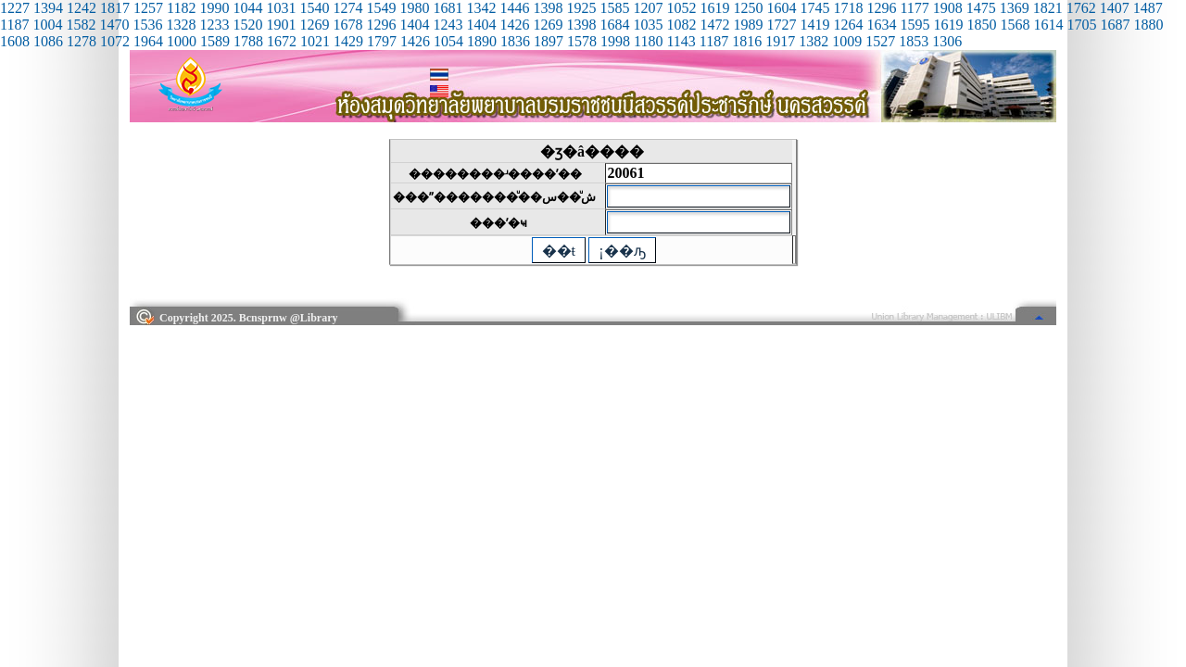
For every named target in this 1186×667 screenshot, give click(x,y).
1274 (347, 8)
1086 (48, 41)
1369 (1014, 8)
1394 (48, 8)
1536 (147, 24)
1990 (214, 8)
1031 (281, 8)
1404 (414, 24)
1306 (947, 41)
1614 (1048, 24)
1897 (548, 41)
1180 (648, 41)
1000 (181, 41)
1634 (881, 24)
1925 (581, 8)
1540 (314, 8)
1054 (448, 41)
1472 (714, 24)
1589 (215, 41)
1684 (614, 24)
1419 (814, 24)
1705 (1081, 24)
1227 (15, 8)
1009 (847, 41)
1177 (914, 8)
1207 (647, 8)
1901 (281, 24)
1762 (1081, 8)
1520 (247, 24)
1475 (981, 8)
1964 (148, 41)
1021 (315, 41)
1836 (515, 41)
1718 (848, 8)
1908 (948, 8)
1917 (780, 41)
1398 (547, 8)
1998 (615, 41)
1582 (80, 24)
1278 (81, 41)
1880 (1148, 24)
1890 (482, 41)
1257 (148, 8)
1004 (47, 24)
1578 (582, 41)
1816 (747, 41)
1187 (14, 24)
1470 (114, 24)
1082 (681, 24)
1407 (1114, 8)
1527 (880, 41)
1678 (347, 24)
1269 (314, 24)
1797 (382, 41)
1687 (1114, 24)
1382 (813, 41)
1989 (748, 24)
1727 (781, 24)
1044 (247, 8)
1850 (981, 24)
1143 (680, 41)
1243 (447, 24)
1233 (214, 24)
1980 (414, 8)
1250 (748, 8)
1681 (447, 8)
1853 (913, 41)
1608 (15, 41)
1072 (115, 41)
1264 (848, 24)
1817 (115, 8)
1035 (647, 24)
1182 (181, 8)
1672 (281, 41)
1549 (381, 8)
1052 (681, 8)
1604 (781, 8)
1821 (1048, 8)
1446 (514, 8)
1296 (881, 8)
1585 (614, 8)
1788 (248, 41)
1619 (714, 8)
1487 (1148, 8)
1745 (814, 8)
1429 (348, 41)
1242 (81, 8)
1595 (914, 24)
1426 (514, 24)
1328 (181, 24)
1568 (1014, 24)
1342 (481, 8)
